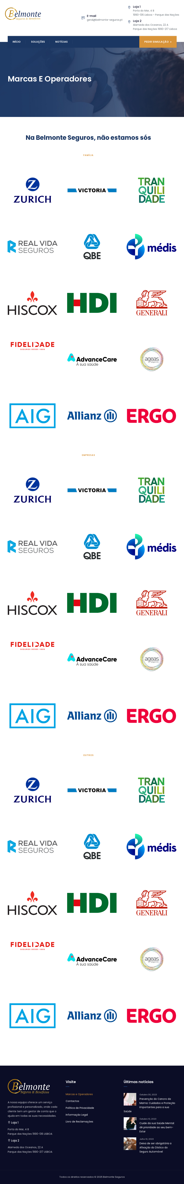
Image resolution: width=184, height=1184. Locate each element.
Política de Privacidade (80, 1108)
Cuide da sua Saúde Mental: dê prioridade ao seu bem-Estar (156, 1127)
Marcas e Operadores (79, 1094)
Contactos (72, 1101)
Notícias (61, 42)
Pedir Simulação (158, 42)
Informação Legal (77, 1115)
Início (17, 42)
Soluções (38, 42)
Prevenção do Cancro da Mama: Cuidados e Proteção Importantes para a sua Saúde (149, 1105)
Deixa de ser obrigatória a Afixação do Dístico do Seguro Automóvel (155, 1147)
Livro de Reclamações (79, 1121)
